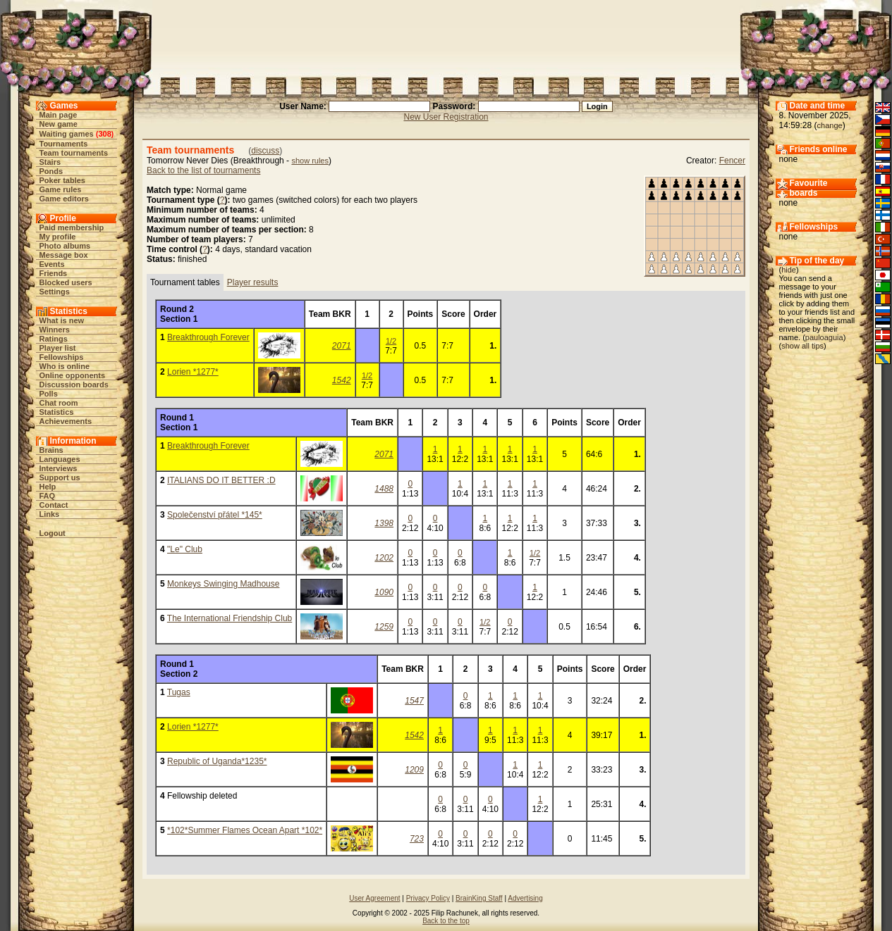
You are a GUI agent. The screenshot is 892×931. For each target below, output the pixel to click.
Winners (54, 329)
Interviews (58, 468)
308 (104, 134)
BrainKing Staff (479, 898)
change (830, 125)
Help (47, 486)
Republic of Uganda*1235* (217, 761)
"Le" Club (184, 549)
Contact (53, 505)
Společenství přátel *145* (214, 515)
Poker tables (62, 180)
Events (52, 264)
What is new (62, 320)
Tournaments (63, 143)
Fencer (732, 160)
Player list (57, 348)
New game (58, 124)
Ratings (53, 339)
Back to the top (446, 921)
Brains (51, 450)
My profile (57, 236)
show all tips (802, 346)
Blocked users (65, 282)
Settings (54, 291)
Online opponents (72, 375)
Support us (59, 477)
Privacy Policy (428, 898)
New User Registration (445, 117)
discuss (265, 151)
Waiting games (66, 134)
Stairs (50, 162)
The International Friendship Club (229, 618)
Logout (52, 533)
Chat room (58, 403)
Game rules (60, 189)
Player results (253, 282)
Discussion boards (74, 384)
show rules (310, 160)
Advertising (525, 898)
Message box (63, 255)
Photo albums (65, 246)
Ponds (51, 171)
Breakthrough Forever (208, 337)
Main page (58, 115)
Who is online (64, 366)
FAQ (47, 496)
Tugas (178, 692)
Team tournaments (74, 153)
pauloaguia (824, 337)
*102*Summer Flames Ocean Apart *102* (244, 830)
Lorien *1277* (193, 372)
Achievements (65, 421)
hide (788, 269)
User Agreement (374, 898)
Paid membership (71, 227)
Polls (48, 393)
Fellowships (61, 357)
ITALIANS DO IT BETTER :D (221, 480)
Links (49, 514)
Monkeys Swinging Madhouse (223, 584)
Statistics (56, 412)
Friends (53, 273)
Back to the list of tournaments (203, 170)
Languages (59, 459)
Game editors (64, 198)
